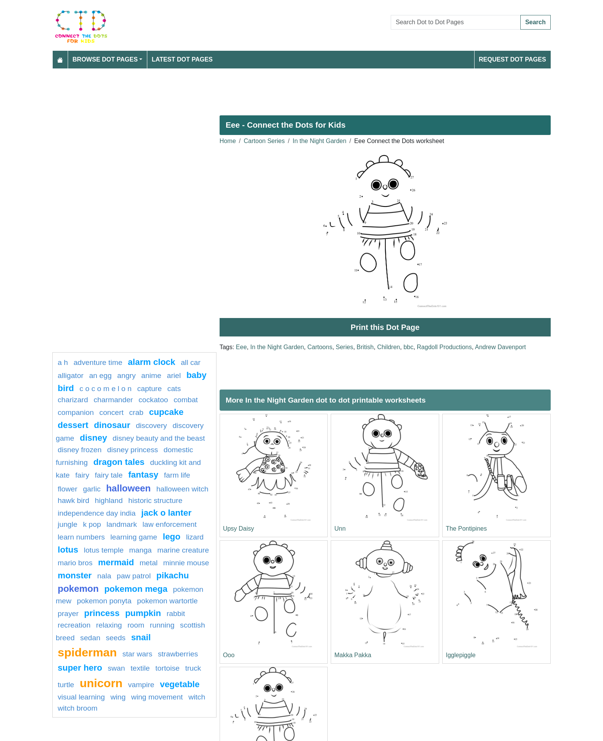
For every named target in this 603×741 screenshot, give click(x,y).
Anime (151, 375)
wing (117, 697)
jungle (67, 524)
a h (63, 362)
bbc (408, 347)
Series (344, 347)
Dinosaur (112, 425)
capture (149, 389)
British (364, 347)
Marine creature (183, 550)
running (162, 625)
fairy (82, 475)
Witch (196, 697)
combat (185, 400)
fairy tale (109, 475)
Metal (149, 563)
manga (140, 550)
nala (104, 576)
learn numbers (81, 537)
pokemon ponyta (104, 601)
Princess (102, 613)
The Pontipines (466, 528)
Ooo (229, 655)
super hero (80, 668)
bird (66, 388)
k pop (92, 524)
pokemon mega (135, 589)
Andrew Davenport (500, 347)
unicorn (101, 682)
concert (111, 412)
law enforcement (169, 524)
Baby (197, 375)
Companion (76, 412)
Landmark (122, 524)
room (135, 625)
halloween (128, 488)
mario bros (75, 563)
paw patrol (134, 576)
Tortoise (167, 668)
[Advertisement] (283, 89)
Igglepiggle (460, 655)
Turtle (66, 685)
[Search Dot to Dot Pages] (456, 22)
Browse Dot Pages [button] (105, 59)
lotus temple (103, 550)
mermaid (116, 562)
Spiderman (87, 652)
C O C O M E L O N (106, 389)
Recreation (74, 625)
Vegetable (180, 684)
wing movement (157, 697)
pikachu (173, 575)
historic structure (155, 500)
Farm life (177, 475)
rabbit (176, 613)
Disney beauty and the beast (159, 438)
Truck (193, 668)
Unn (339, 528)
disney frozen (80, 450)
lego (171, 536)
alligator (70, 375)
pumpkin (143, 613)
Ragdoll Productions (444, 347)
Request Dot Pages (512, 59)
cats (174, 389)
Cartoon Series (264, 141)
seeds (115, 638)
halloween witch (182, 489)
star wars (137, 654)
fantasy (143, 475)
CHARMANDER (113, 400)
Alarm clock (151, 362)
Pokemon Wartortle (167, 601)
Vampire (141, 685)
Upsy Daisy (238, 528)
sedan (90, 638)
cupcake (166, 412)
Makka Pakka (352, 655)
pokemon (78, 588)
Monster (75, 575)
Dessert (73, 425)
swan (116, 668)
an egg (100, 375)
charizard (73, 400)
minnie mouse (186, 563)
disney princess (132, 450)
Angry (126, 375)
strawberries (178, 654)
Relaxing (109, 625)
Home (228, 141)
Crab (136, 412)
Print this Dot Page (385, 327)
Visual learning (81, 697)
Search (535, 22)
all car (190, 362)
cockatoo (153, 400)
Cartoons (319, 347)
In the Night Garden (319, 141)
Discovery (151, 425)
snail (141, 637)
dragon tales (119, 462)
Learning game (133, 537)
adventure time (97, 362)
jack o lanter (166, 513)
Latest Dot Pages (182, 59)
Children (388, 347)
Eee (241, 347)
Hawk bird (73, 500)
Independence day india (97, 513)
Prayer (68, 613)
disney (93, 438)
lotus (68, 550)
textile (140, 668)
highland (109, 500)
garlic (92, 489)
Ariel (174, 375)
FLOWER (67, 489)
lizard (195, 537)
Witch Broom (77, 708)
